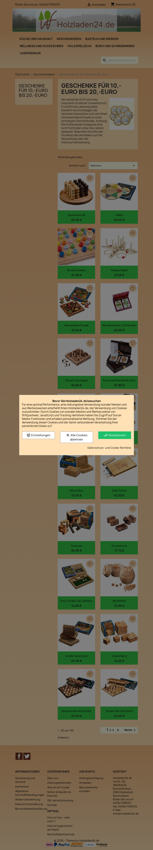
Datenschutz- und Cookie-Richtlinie (109, 447)
